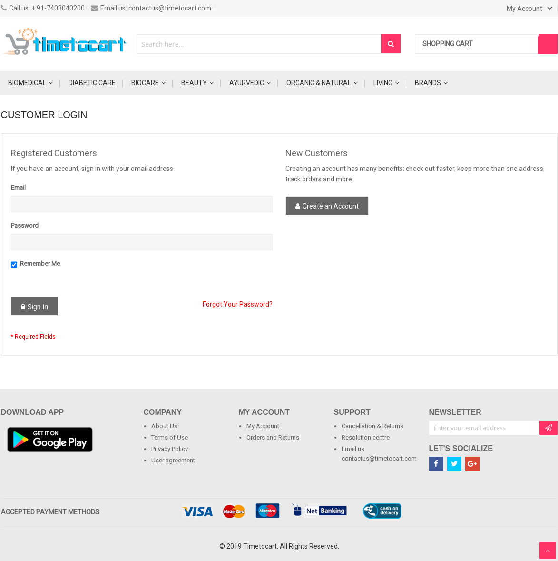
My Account (262, 426)
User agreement (173, 460)
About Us (164, 426)
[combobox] (259, 44)
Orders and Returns (272, 437)
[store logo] (65, 44)
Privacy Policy (169, 448)
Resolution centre (366, 437)
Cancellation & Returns (372, 426)
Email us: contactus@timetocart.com (151, 8)
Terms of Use (169, 437)
